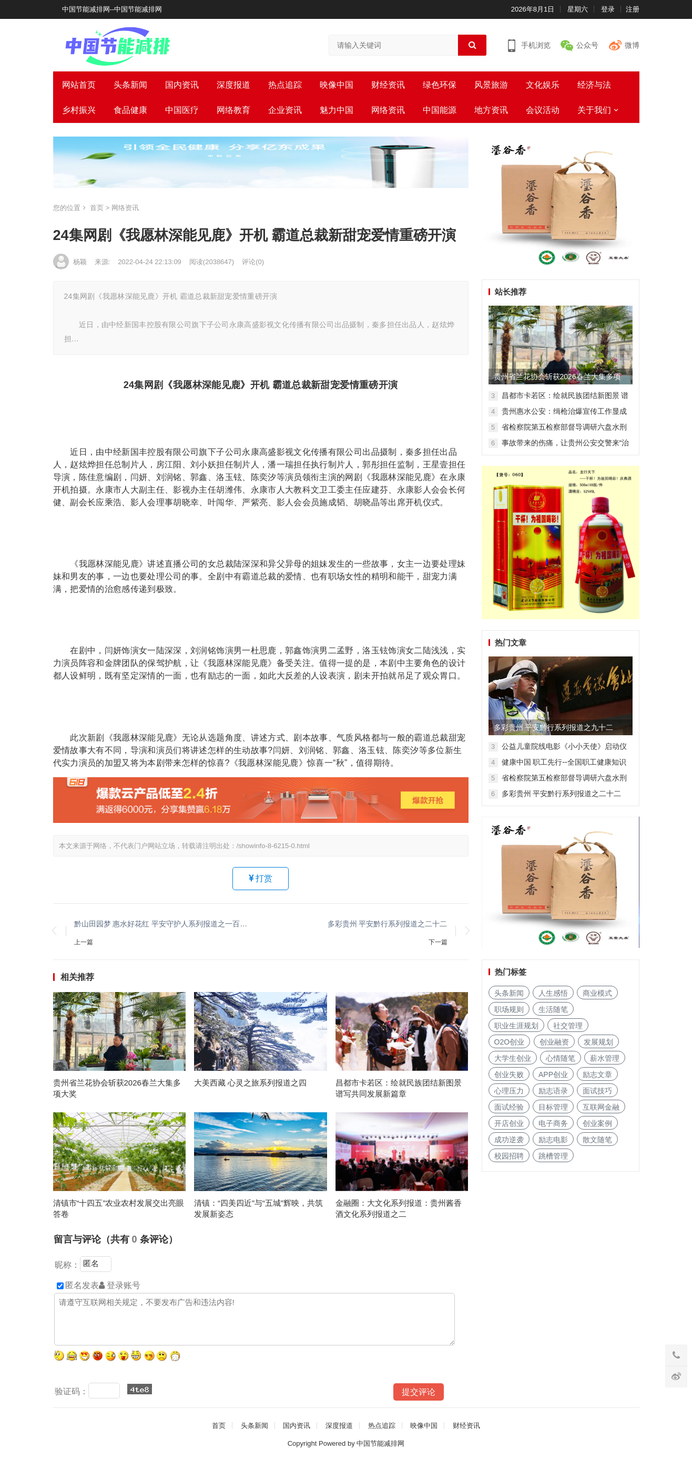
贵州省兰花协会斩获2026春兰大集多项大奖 (117, 1088)
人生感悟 (553, 993)
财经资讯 (388, 84)
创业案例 (597, 1123)
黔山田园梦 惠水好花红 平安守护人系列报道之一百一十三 (162, 924)
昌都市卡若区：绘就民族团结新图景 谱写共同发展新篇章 (398, 1088)
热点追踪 (285, 84)
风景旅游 (491, 84)
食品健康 (130, 110)
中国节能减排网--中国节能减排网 (112, 9)
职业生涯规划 (516, 1025)
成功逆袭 (509, 1139)
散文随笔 (597, 1139)
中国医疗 (182, 110)
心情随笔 (560, 1058)
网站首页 (79, 84)
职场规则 (509, 1009)
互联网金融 (601, 1107)
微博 (632, 45)
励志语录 (553, 1091)
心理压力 (509, 1091)
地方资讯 (491, 110)
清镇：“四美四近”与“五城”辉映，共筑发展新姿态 (258, 1208)
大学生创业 (512, 1058)
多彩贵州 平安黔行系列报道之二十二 (387, 924)
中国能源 (439, 110)
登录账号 (119, 1285)
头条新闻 (130, 84)
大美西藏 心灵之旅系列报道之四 (250, 1082)
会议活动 (542, 110)
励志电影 (553, 1139)
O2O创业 (509, 1042)
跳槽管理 (553, 1156)
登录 (608, 9)
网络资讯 (388, 110)
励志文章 (597, 1074)
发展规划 (598, 1042)
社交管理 (568, 1025)
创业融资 (554, 1042)
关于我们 (594, 110)
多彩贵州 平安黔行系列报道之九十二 (554, 727)
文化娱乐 (542, 84)
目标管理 (553, 1107)
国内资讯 (182, 84)
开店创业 (509, 1123)
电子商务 (553, 1123)
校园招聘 (509, 1156)
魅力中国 (336, 110)
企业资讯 (285, 110)
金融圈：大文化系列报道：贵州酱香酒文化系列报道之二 (398, 1208)
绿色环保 (439, 84)
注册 (632, 9)
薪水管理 (604, 1058)
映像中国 (336, 84)
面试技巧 (597, 1091)
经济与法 (594, 84)
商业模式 (597, 993)
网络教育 (233, 110)
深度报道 (233, 84)
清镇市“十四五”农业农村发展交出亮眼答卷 (119, 1208)
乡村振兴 (79, 110)
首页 (97, 208)
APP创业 (553, 1074)
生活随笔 (553, 1009)
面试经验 (509, 1107)
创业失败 (509, 1074)
